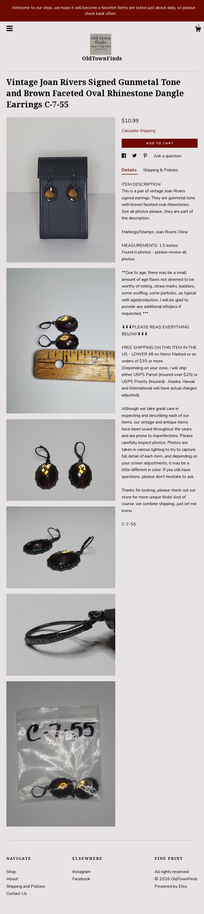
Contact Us (16, 893)
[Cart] (198, 30)
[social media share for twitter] (135, 156)
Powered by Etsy (171, 886)
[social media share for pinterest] (145, 156)
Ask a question (167, 156)
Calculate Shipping (138, 131)
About (12, 879)
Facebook (81, 879)
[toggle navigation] (9, 28)
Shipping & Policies (160, 170)
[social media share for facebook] (124, 156)
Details (130, 170)
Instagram (81, 872)
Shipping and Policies (25, 886)
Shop (11, 872)
